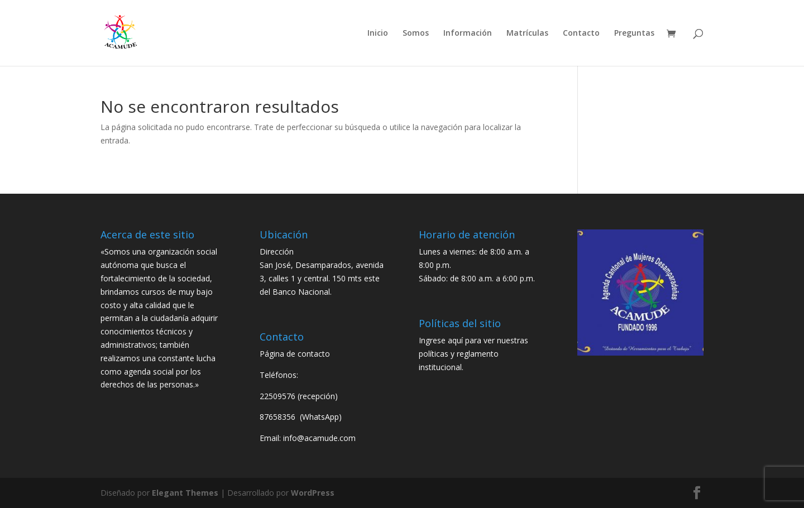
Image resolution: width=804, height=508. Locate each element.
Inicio (377, 33)
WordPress (312, 492)
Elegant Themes (185, 492)
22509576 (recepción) (299, 396)
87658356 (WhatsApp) (302, 416)
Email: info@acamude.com (308, 438)
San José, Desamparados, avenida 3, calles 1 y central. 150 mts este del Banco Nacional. (322, 278)
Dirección (277, 251)
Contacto (581, 33)
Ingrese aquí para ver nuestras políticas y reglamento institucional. (473, 353)
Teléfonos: (279, 375)
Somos (416, 33)
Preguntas (634, 33)
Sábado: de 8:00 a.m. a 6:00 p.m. (477, 278)
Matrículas (527, 33)
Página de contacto (295, 353)
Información (467, 33)
